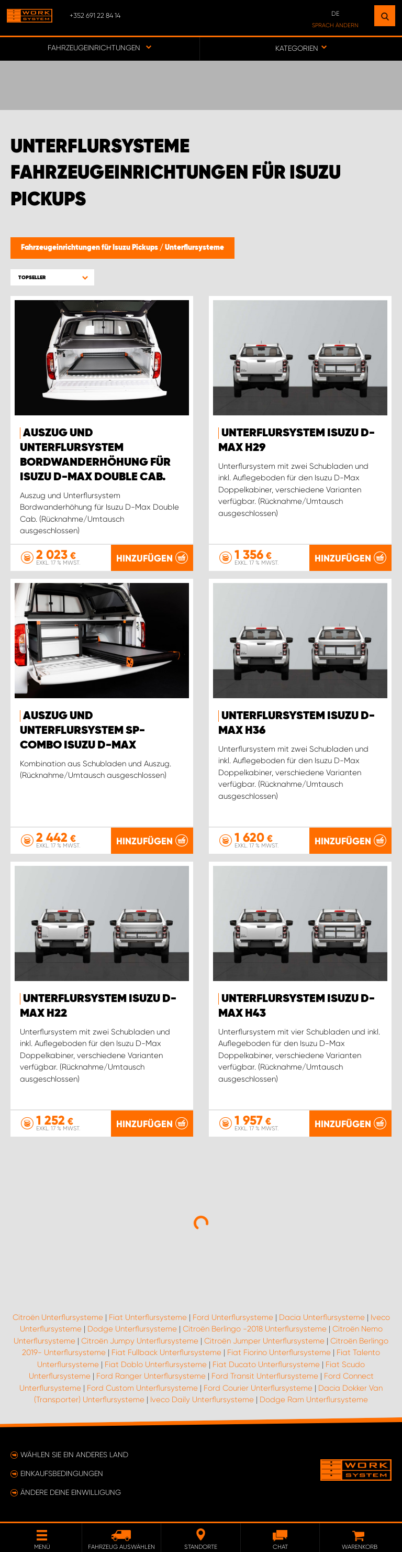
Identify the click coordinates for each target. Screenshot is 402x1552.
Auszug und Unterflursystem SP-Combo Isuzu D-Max (82, 730)
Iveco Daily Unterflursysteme (202, 1399)
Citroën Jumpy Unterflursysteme (139, 1341)
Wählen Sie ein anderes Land (74, 1454)
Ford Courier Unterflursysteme (258, 1388)
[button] (52, 277)
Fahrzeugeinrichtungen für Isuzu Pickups (90, 247)
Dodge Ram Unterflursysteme (314, 1399)
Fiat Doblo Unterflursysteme (156, 1364)
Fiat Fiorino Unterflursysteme (279, 1352)
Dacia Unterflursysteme (322, 1317)
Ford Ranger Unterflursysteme (151, 1376)
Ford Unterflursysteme (233, 1317)
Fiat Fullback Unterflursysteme (166, 1352)
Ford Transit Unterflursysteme (264, 1376)
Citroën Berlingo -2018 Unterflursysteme (255, 1329)
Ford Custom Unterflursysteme (142, 1388)
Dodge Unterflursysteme (132, 1329)
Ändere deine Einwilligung (70, 1492)
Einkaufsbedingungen (61, 1473)
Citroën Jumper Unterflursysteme (264, 1341)
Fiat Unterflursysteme (148, 1317)
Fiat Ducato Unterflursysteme (266, 1364)
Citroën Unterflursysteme (58, 1317)
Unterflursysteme (194, 247)
